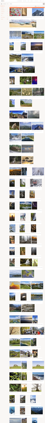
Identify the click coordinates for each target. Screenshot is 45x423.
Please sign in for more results (27, 7)
